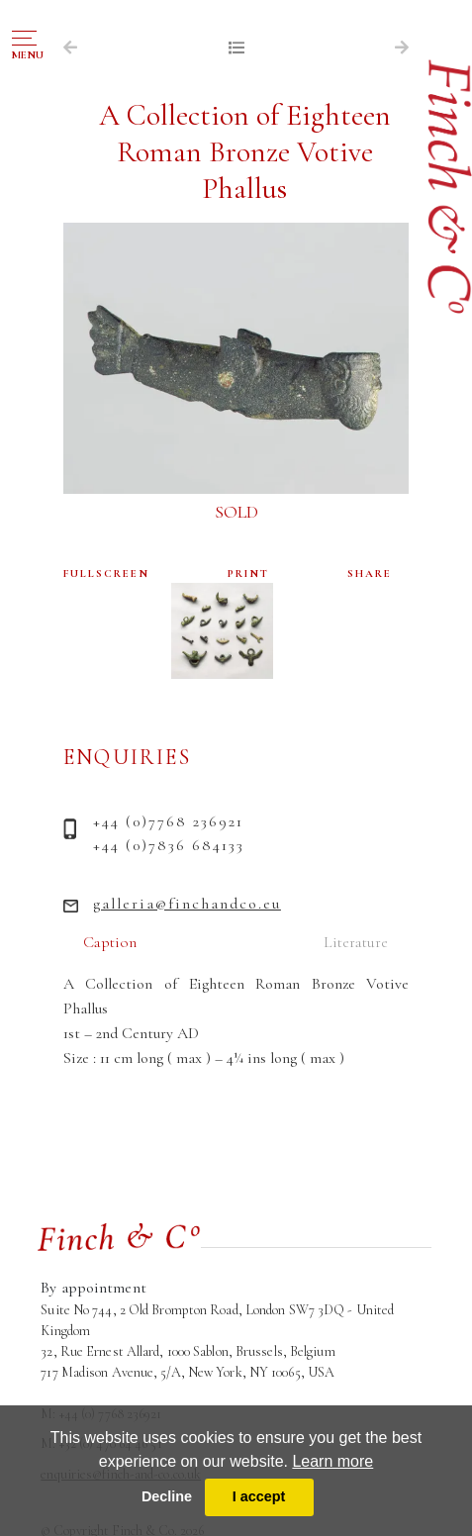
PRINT (248, 573)
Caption (110, 942)
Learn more (332, 1461)
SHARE (369, 573)
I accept (259, 1496)
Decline (167, 1496)
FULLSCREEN (106, 573)
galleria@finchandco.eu (187, 903)
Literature (356, 942)
